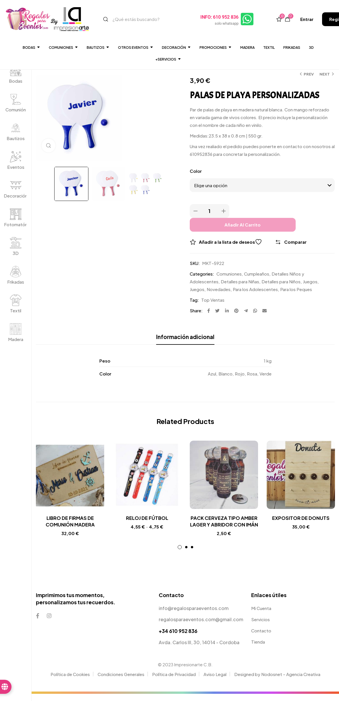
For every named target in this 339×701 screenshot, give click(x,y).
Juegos (310, 281)
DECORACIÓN (176, 47)
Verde (265, 373)
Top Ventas (212, 300)
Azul (212, 373)
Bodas (31, 47)
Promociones (215, 47)
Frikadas (291, 47)
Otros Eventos (135, 47)
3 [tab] (192, 554)
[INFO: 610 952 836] (248, 19)
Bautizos (98, 47)
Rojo (240, 373)
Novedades (218, 289)
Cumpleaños (256, 273)
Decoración (16, 195)
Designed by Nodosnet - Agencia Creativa (277, 681)
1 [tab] (180, 554)
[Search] (105, 19)
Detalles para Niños (281, 281)
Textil (269, 47)
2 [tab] (186, 554)
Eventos (15, 167)
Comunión (15, 109)
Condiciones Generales (121, 681)
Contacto (261, 637)
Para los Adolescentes (255, 289)
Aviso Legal (215, 681)
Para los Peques (296, 289)
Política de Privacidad (174, 681)
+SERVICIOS (168, 59)
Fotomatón (16, 224)
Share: (196, 310)
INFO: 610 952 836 (220, 17)
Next (324, 74)
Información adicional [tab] (185, 336)
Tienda (258, 649)
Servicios (260, 626)
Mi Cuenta (261, 615)
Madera (247, 47)
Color (196, 171)
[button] (307, 19)
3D (311, 47)
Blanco (225, 373)
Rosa (252, 373)
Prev (309, 74)
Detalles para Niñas (240, 281)
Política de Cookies (70, 681)
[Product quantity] (209, 211)
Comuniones (63, 47)
